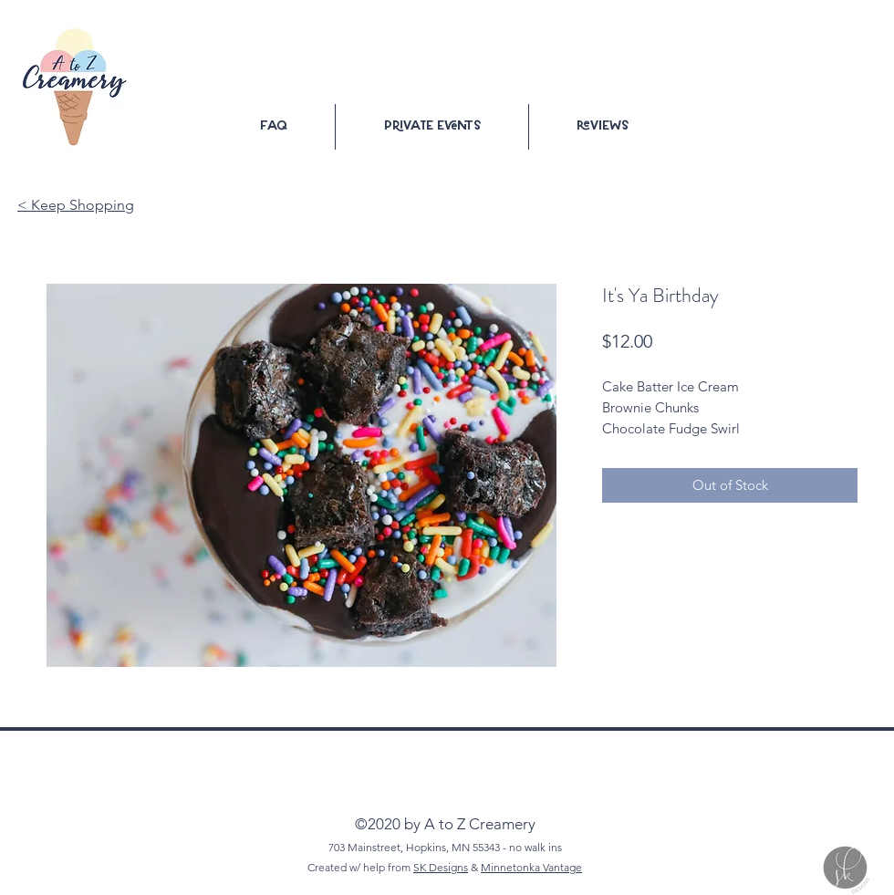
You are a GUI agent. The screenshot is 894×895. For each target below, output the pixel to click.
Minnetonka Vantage (531, 867)
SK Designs (440, 867)
